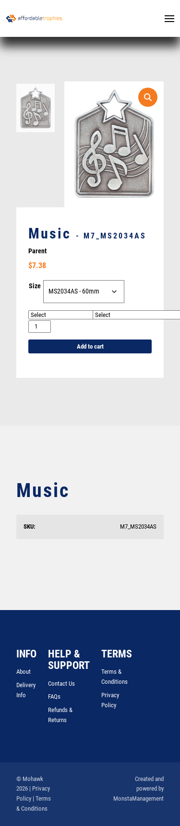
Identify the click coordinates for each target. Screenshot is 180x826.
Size (35, 286)
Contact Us (61, 683)
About (23, 672)
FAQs (54, 697)
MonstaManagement (138, 799)
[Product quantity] (39, 326)
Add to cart (90, 347)
